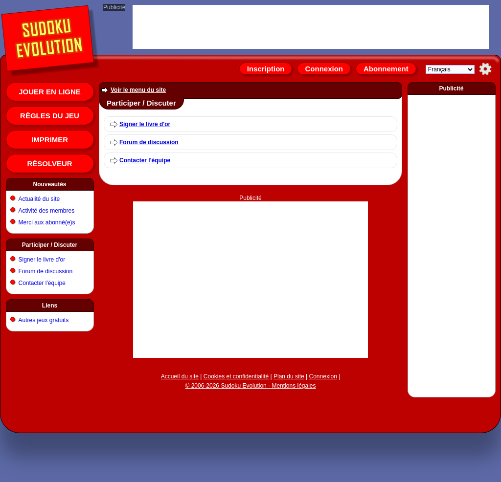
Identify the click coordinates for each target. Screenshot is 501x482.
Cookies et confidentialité (236, 376)
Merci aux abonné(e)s (47, 222)
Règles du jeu (49, 115)
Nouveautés (49, 184)
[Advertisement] (451, 244)
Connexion (324, 69)
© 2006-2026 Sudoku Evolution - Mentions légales (250, 385)
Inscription (266, 69)
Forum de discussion (46, 271)
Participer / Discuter (49, 244)
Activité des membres (47, 210)
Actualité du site (39, 199)
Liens (49, 305)
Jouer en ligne (50, 92)
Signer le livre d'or (42, 259)
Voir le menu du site (138, 90)
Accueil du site (180, 376)
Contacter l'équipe (42, 283)
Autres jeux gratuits (44, 320)
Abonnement (386, 69)
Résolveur (49, 163)
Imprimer (49, 139)
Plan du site (288, 376)
